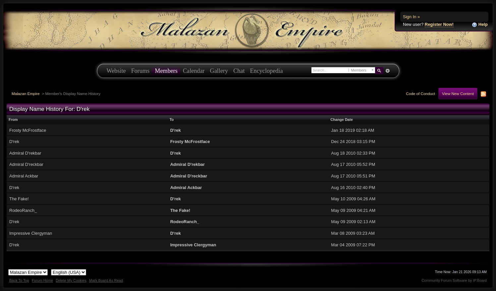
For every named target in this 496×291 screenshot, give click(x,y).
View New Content (458, 93)
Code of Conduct (420, 93)
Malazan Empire (25, 93)
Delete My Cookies (71, 280)
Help (480, 24)
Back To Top (19, 280)
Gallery (219, 71)
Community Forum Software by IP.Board (454, 280)
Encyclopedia (266, 71)
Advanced (388, 71)
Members (166, 71)
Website (116, 71)
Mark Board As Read (106, 280)
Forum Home (42, 280)
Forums (140, 71)
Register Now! (439, 24)
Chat (239, 71)
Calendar (194, 71)
